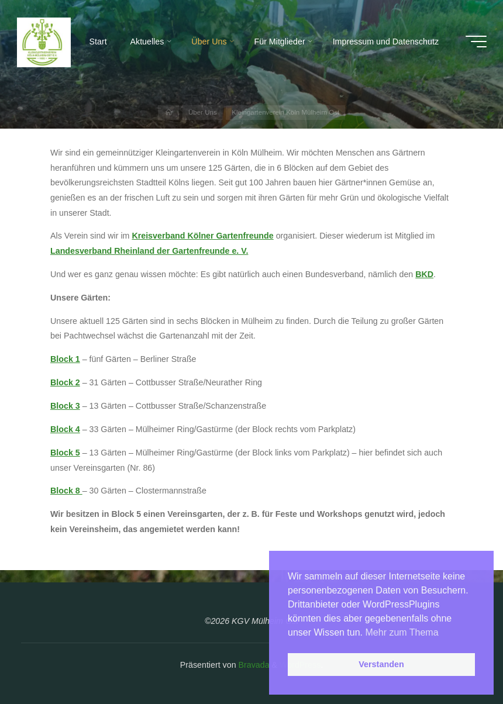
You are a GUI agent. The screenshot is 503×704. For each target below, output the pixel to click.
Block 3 (65, 405)
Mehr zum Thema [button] (402, 632)
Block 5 (65, 452)
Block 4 (65, 428)
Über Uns (202, 112)
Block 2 (65, 382)
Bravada (253, 665)
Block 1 (65, 359)
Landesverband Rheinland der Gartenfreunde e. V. (149, 251)
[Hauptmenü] (476, 41)
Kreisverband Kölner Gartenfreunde (202, 235)
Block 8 (66, 490)
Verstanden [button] (381, 664)
